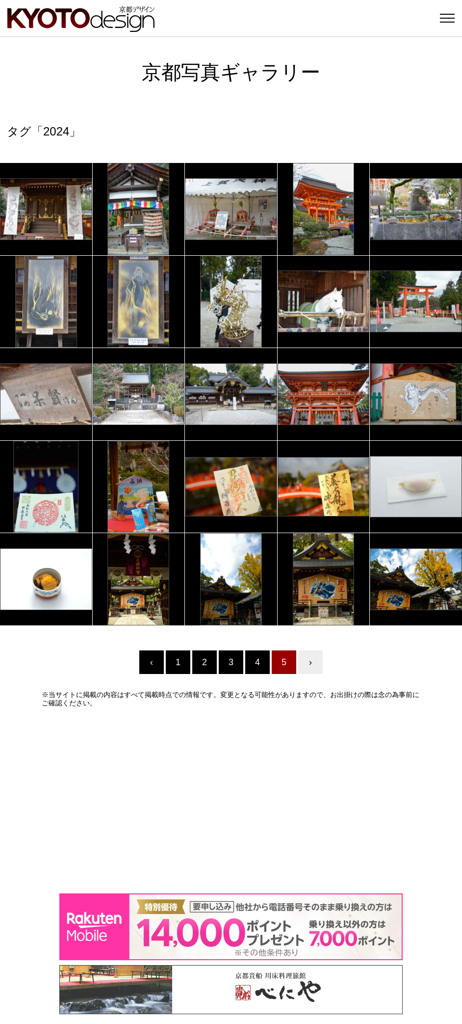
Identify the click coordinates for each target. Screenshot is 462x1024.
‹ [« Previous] (151, 662)
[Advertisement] (231, 800)
